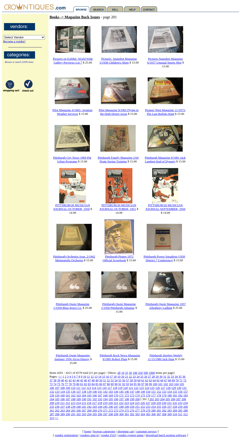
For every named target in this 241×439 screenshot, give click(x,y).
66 (161, 380)
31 (164, 376)
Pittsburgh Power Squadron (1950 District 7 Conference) (164, 258)
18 (115, 376)
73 (51, 384)
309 (169, 414)
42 (70, 380)
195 (110, 399)
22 (130, 376)
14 (99, 376)
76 (62, 384)
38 (54, 380)
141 (100, 391)
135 (68, 391)
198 (126, 399)
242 (89, 406)
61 (142, 380)
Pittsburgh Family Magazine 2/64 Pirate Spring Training (118, 159)
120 (125, 388)
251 (137, 406)
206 (173, 399)
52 (108, 380)
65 (158, 380)
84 (93, 384)
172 (126, 395)
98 (146, 384)
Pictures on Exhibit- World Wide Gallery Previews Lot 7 (73, 60)
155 (175, 391)
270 (100, 410)
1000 (152, 373)
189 (78, 399)
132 (52, 391)
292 (78, 414)
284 (175, 410)
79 (73, 384)
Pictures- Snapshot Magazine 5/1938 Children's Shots (118, 60)
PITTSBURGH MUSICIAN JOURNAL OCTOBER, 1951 (117, 207)
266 (78, 410)
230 (164, 403)
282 (164, 410)
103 (171, 384)
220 (110, 403)
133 (57, 391)
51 (104, 380)
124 (147, 388)
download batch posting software (166, 435)
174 (137, 395)
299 (116, 414)
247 (116, 406)
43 (73, 380)
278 (142, 410)
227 (148, 403)
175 (142, 395)
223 (126, 403)
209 (52, 403)
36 (184, 376)
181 (175, 395)
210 (57, 403)
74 (54, 384)
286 (185, 410)
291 (73, 414)
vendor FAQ (108, 435)
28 (153, 376)
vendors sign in (89, 435)
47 (89, 380)
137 (78, 391)
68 (169, 380)
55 (119, 380)
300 (121, 414)
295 (94, 414)
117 (109, 388)
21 (126, 376)
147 (132, 391)
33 (172, 376)
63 (150, 380)
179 (164, 395)
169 (110, 395)
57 (127, 380)
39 (58, 380)
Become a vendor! (14, 41)
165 (89, 395)
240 (78, 406)
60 (138, 380)
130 (179, 388)
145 (121, 391)
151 (153, 391)
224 (132, 403)
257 (169, 406)
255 (159, 406)
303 (137, 414)
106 (52, 388)
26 (145, 376)
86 (100, 384)
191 (89, 399)
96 (138, 384)
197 (121, 399)
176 (148, 395)
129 (173, 388)
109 (68, 388)
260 (185, 406)
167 (100, 395)
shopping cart (125, 431)
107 (57, 388)
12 (92, 376)
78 (70, 384)
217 (94, 403)
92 (123, 384)
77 (66, 384)
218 (100, 403)
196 (116, 399)
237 (62, 406)
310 (175, 414)
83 (89, 384)
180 (169, 395)
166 (94, 395)
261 (52, 410)
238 (68, 406)
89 (112, 384)
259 (180, 406)
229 (158, 403)
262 (57, 410)
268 (89, 410)
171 (121, 395)
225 (137, 403)
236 (57, 406)
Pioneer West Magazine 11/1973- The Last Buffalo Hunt (165, 112)
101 (160, 384)
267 (84, 410)
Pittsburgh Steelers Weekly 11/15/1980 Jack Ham (165, 357)
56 (123, 380)
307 (159, 414)
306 (153, 414)
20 (122, 376)
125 (152, 388)
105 (181, 384)
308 (164, 414)
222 (121, 403)
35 (180, 376)
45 (81, 380)
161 (68, 395)
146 (126, 391)
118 (115, 388)
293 (84, 414)
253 (148, 406)
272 (110, 410)
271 (105, 410)
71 (180, 380)
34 (176, 376)
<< (60, 376)
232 (174, 403)
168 (105, 395)
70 (177, 380)
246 (110, 406)
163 (78, 395)
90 (116, 384)
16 (107, 376)
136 (73, 391)
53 (112, 380)
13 (96, 376)
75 (58, 384)
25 (126, 373)
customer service (146, 431)
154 (169, 391)
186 (62, 399)
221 (116, 403)
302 (132, 414)
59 (135, 380)
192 (94, 399)
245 (105, 406)
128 (168, 388)
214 (78, 403)
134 (62, 391)
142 (105, 391)
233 (180, 403)
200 (137, 399)
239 (73, 406)
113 (89, 388)
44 (77, 380)
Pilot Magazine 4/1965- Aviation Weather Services (72, 112)
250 (140, 373)
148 (137, 391)
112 (83, 388)
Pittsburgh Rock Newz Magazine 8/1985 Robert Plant (120, 357)
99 (150, 384)
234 (185, 403)
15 (103, 376)
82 (85, 384)
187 (68, 399)
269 (94, 410)
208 (184, 399)
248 (121, 406)
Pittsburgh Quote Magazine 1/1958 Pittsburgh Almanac (118, 306)
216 (89, 403)
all (118, 373)
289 (62, 414)
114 (94, 388)
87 (104, 384)
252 (142, 406)
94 (131, 384)
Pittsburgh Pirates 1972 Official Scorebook (118, 258)
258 (175, 406)
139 (89, 391)
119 (120, 388)
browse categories (104, 431)
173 (132, 395)
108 (62, 388)
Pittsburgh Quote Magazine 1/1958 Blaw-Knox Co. (71, 306)
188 (73, 399)
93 (127, 384)
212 (67, 403)
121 (131, 388)
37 (51, 380)
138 (84, 391)
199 (132, 399)
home (87, 431)
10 (122, 373)
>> (56, 418)
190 (84, 399)
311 (180, 414)
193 (100, 399)
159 (57, 395)
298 (110, 414)
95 (135, 384)
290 (68, 414)
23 (134, 376)
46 (85, 380)
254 (153, 406)
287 (52, 414)
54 (116, 380)
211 (62, 403)
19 (118, 376)
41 (66, 380)
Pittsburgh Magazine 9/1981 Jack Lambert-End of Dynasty (165, 159)
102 (165, 384)
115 (99, 388)
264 (68, 410)
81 (81, 384)
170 (116, 395)
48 (93, 380)
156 (180, 391)
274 (121, 410)
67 (165, 380)
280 (153, 410)
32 (168, 376)
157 (185, 391)
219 (105, 403)
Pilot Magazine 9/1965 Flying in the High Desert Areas (118, 112)
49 (97, 380)
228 (153, 403)
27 (149, 376)
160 (62, 395)
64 (154, 380)
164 (84, 395)
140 (94, 391)
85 (97, 384)
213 (73, 403)
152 (159, 391)
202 (151, 399)
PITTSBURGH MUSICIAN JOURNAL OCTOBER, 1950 (71, 207)
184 (52, 399)
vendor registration (66, 435)
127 (163, 388)
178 (159, 395)
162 (73, 395)
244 (100, 406)
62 (146, 380)
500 (145, 373)
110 (73, 388)
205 (168, 399)
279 (148, 410)
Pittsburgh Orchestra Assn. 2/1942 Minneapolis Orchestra (74, 258)
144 (116, 391)
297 (105, 414)
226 (142, 403)
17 (111, 376)
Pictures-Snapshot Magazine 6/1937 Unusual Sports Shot (165, 60)
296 (100, 414)
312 (185, 414)
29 (157, 376)
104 (176, 384)
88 (108, 384)
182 (180, 395)
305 (148, 414)
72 (184, 380)
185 (57, 399)
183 (185, 395)
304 (142, 414)
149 (142, 391)
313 (52, 418)
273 (116, 410)
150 (148, 391)
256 (164, 406)
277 (137, 410)
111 (78, 388)
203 (157, 399)
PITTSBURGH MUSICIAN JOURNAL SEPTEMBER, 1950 (166, 207)
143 (110, 391)
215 (84, 403)
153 (164, 391)
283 (169, 410)
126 (157, 388)
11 (88, 376)
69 (173, 380)
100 (135, 373)
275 (126, 410)
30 (160, 376)
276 (132, 410)
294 (89, 414)
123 (141, 388)
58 (131, 380)
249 (126, 406)
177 (153, 395)
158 (52, 395)
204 (162, 399)
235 (52, 406)
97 (142, 384)
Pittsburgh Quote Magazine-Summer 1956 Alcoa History (72, 357)
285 (180, 410)
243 (94, 406)
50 (130, 373)
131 (184, 388)
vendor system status (131, 435)
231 (169, 403)
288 (57, 414)
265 (73, 410)
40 (62, 380)
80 (77, 384)
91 (119, 384)
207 (178, 399)
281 (159, 410)
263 (62, 410)
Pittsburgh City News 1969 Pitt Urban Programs (72, 159)
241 (84, 406)
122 (136, 388)
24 (138, 376)
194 (105, 399)
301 (126, 414)
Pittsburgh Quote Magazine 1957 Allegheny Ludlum (166, 306)
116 (104, 388)
